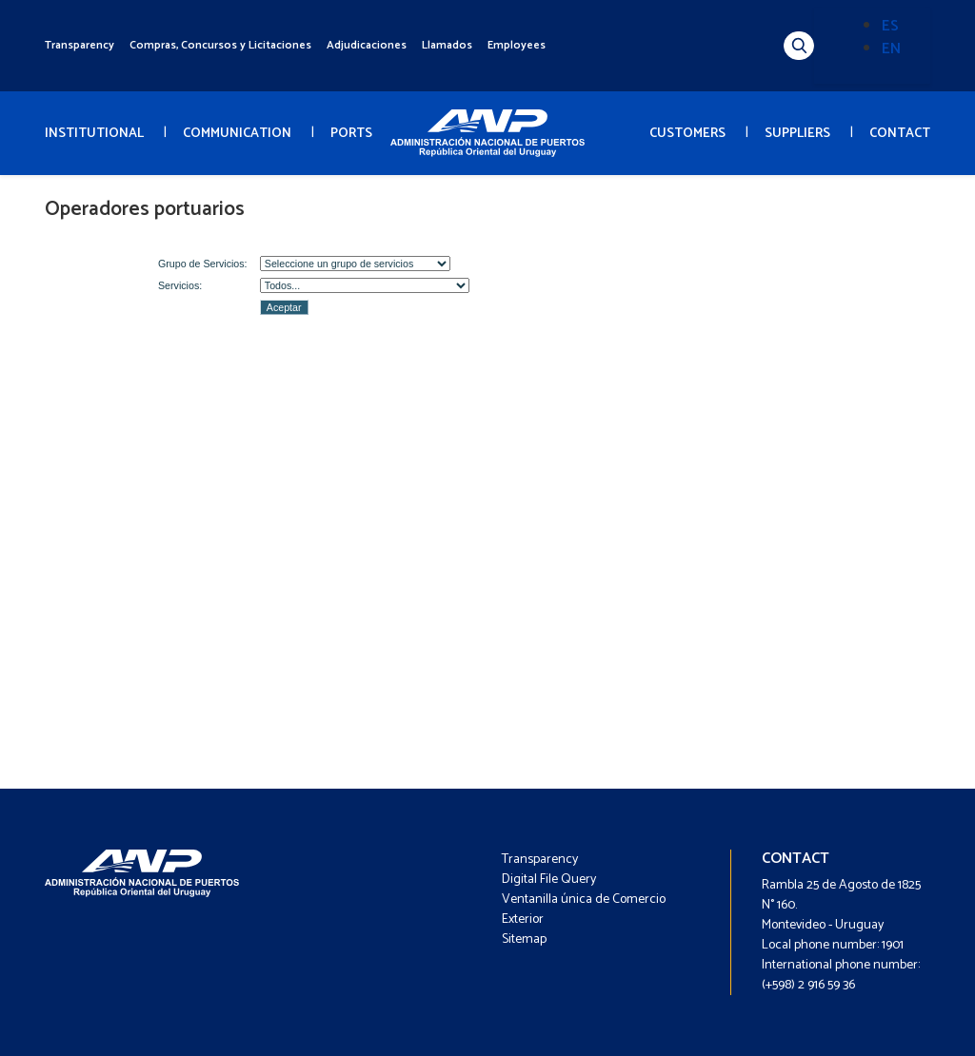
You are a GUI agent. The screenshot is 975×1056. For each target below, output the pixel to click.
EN (891, 49)
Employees (517, 45)
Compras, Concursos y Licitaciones (220, 45)
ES (890, 26)
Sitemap (524, 939)
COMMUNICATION (237, 134)
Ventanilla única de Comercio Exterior (584, 909)
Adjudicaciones (367, 45)
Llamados (447, 45)
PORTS (351, 134)
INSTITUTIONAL (94, 134)
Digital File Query (549, 879)
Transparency (79, 45)
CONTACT (899, 134)
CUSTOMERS (687, 134)
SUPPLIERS (797, 134)
